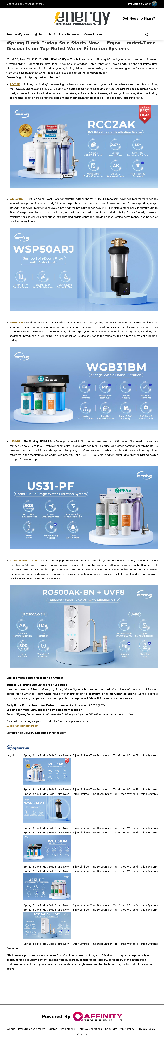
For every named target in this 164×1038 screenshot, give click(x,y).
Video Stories (93, 34)
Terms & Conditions (90, 1028)
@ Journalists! (45, 34)
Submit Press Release (62, 1028)
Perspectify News (18, 34)
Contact (82, 1034)
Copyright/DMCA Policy (119, 1028)
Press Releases (69, 34)
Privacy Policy (146, 1028)
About (11, 1028)
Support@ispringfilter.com (22, 725)
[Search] (147, 34)
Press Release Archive (31, 1028)
